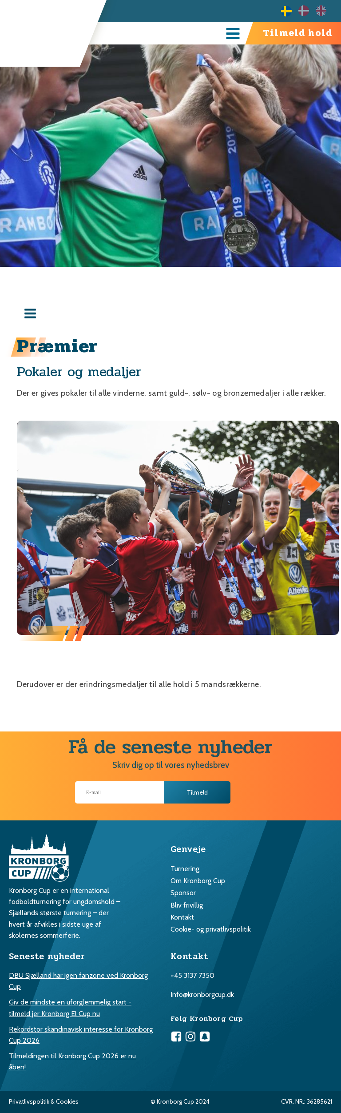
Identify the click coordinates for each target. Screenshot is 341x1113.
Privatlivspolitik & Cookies (44, 1101)
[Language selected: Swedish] (307, 10)
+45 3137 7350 (192, 975)
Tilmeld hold (297, 33)
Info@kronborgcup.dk (202, 994)
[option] (307, 10)
